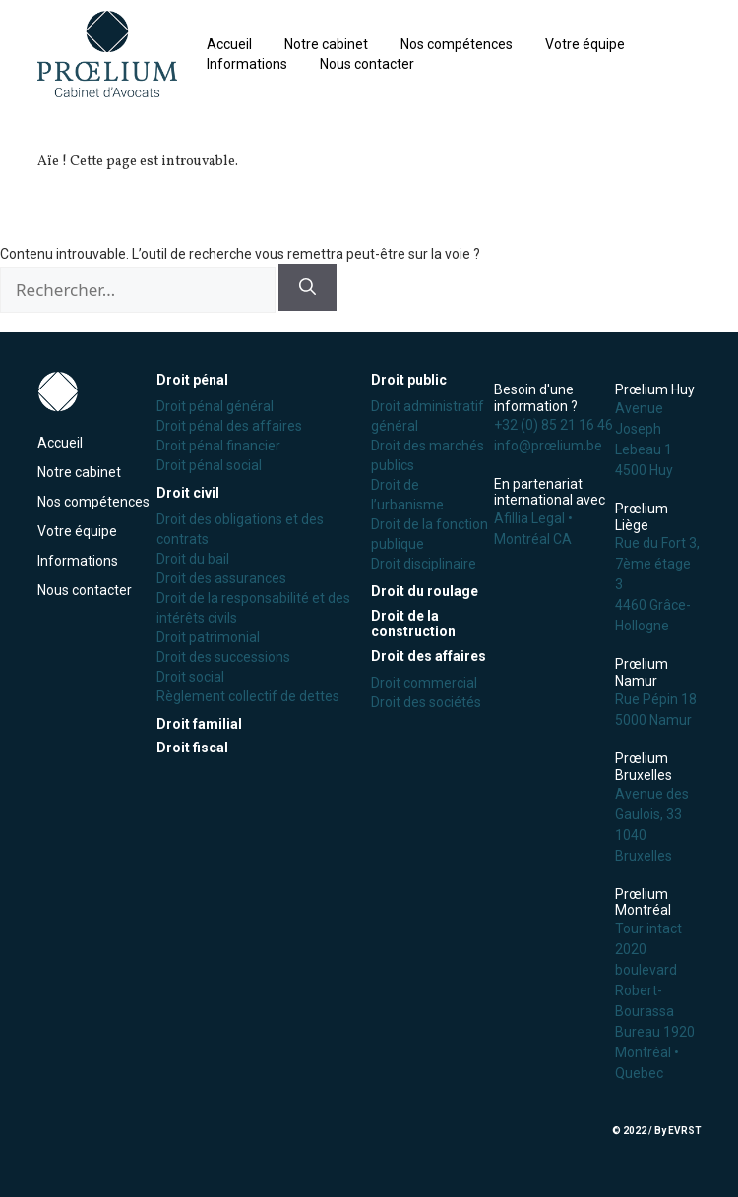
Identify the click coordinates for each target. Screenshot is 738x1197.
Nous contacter (367, 64)
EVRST (685, 1130)
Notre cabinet (326, 44)
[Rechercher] (307, 287)
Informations (247, 64)
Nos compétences (456, 44)
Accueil (229, 44)
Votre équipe (585, 44)
